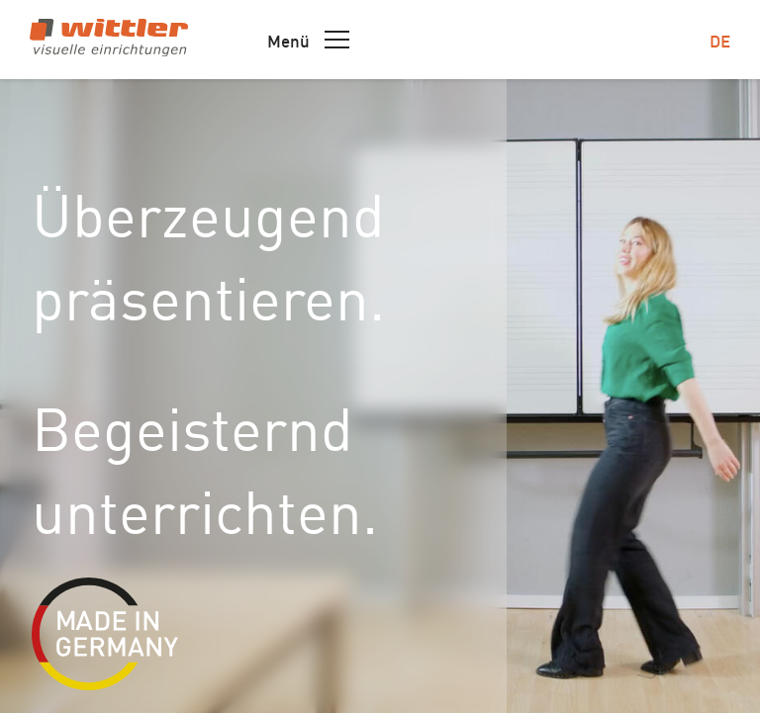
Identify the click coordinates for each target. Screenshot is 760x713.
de (720, 39)
